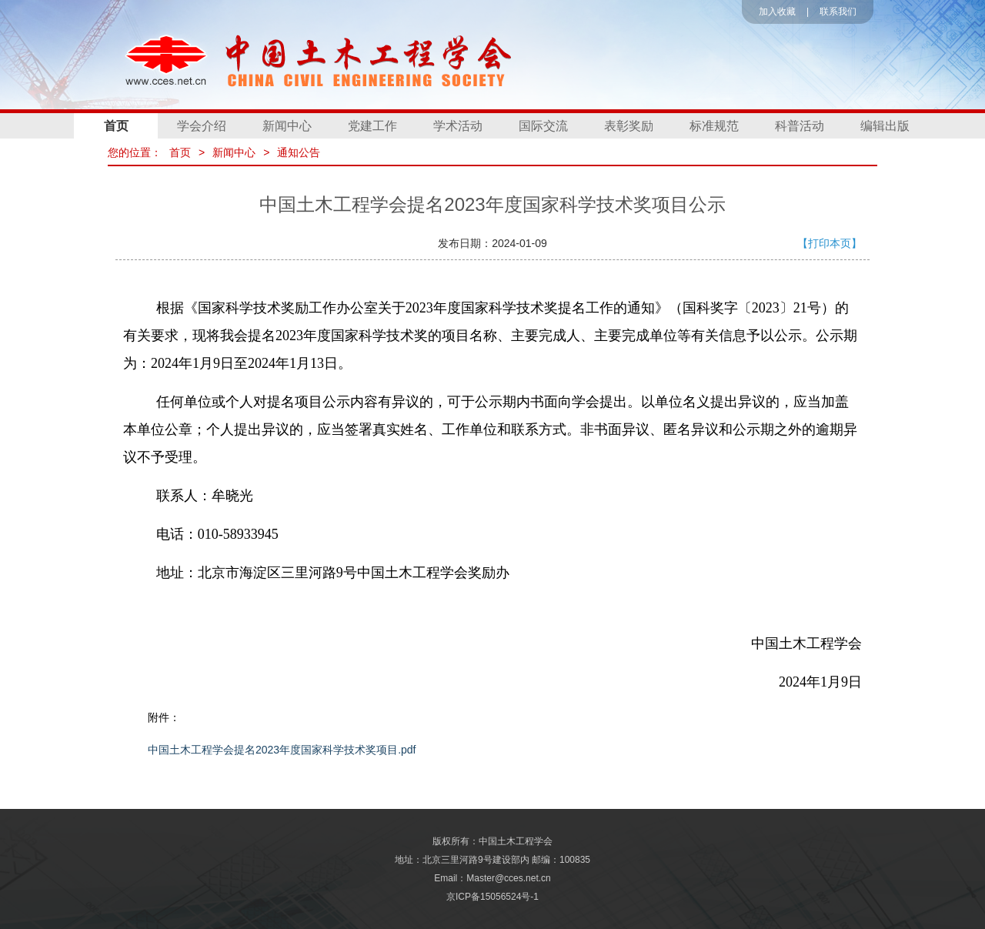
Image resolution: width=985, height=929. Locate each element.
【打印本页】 (829, 243)
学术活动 (457, 125)
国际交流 (543, 125)
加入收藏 (777, 11)
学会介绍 (201, 125)
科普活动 (799, 125)
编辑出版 (885, 125)
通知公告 (298, 152)
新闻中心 (287, 125)
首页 (116, 125)
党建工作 (372, 125)
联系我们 (838, 11)
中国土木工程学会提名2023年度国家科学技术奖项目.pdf (282, 750)
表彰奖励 (628, 125)
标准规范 (714, 125)
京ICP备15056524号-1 (492, 896)
